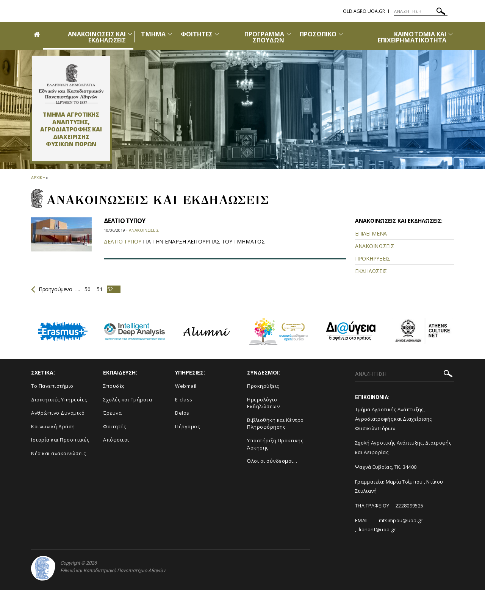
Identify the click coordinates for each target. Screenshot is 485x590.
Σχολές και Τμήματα (127, 399)
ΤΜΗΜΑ (153, 34)
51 (99, 289)
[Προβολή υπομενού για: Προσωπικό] (340, 33)
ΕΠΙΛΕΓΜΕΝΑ (371, 233)
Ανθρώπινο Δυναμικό (57, 412)
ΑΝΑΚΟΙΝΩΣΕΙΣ (374, 246)
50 (87, 289)
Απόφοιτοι (116, 439)
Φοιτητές (114, 426)
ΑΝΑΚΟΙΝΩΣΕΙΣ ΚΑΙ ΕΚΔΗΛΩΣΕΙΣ (97, 37)
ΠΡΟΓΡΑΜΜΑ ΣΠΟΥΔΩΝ (264, 37)
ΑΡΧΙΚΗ (38, 177)
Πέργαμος (187, 426)
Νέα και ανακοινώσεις (58, 453)
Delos (182, 412)
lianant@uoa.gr (377, 529)
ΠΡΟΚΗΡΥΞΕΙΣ (372, 258)
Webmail (186, 385)
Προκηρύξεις (263, 385)
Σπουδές (114, 385)
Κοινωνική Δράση (53, 426)
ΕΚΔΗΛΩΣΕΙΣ (371, 271)
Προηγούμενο (51, 289)
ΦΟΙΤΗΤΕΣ (197, 34)
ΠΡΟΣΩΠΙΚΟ (318, 34)
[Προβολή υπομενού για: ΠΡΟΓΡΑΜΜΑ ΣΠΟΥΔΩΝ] (289, 33)
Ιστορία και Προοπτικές (60, 439)
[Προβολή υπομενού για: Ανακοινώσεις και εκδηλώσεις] (130, 33)
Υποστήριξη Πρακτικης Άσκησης (275, 444)
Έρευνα (112, 412)
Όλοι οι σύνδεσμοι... (272, 460)
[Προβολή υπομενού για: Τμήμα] (170, 33)
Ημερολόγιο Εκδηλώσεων (263, 403)
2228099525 (409, 505)
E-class (183, 399)
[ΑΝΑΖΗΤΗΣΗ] (420, 11)
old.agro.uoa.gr (364, 11)
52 (110, 289)
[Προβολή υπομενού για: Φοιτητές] (217, 33)
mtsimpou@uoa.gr (401, 520)
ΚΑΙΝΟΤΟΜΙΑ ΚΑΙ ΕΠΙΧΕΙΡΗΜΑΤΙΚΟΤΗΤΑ (412, 37)
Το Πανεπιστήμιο (52, 385)
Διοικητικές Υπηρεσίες (59, 399)
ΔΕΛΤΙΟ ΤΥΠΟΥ (125, 221)
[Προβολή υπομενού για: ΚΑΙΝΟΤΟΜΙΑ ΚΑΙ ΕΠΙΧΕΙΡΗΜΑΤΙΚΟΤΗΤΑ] (450, 33)
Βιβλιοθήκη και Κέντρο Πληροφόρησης (275, 424)
